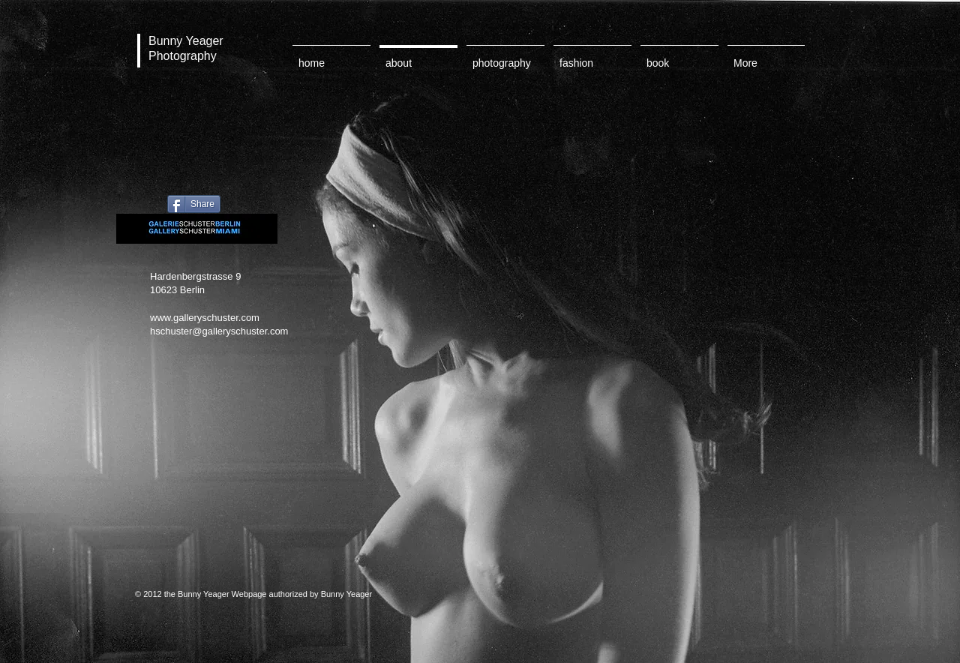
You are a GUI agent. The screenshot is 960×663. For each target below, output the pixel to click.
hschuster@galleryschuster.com (219, 331)
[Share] (193, 204)
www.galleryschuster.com (205, 317)
